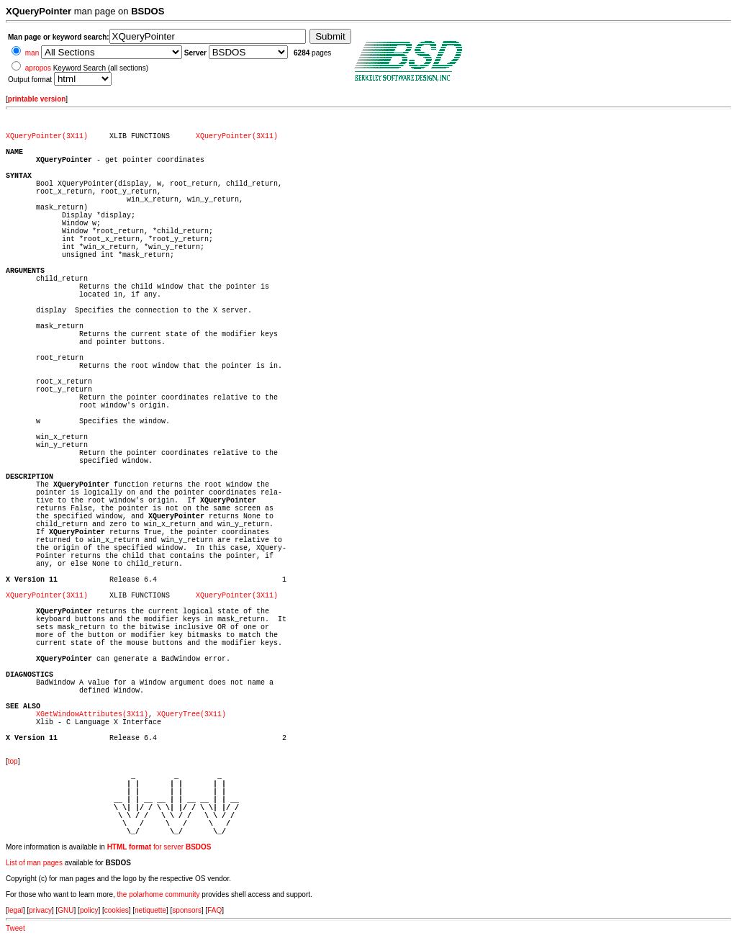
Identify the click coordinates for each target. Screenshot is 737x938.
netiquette (150, 910)
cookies (116, 910)
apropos (38, 68)
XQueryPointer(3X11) (47, 136)
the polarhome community (158, 894)
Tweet (15, 928)
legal (15, 910)
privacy (40, 910)
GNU (65, 910)
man (32, 53)
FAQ (214, 910)
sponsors (187, 910)
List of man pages (34, 863)
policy (89, 910)
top (13, 761)
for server (159, 847)
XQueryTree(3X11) (191, 714)
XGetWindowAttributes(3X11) (92, 714)
